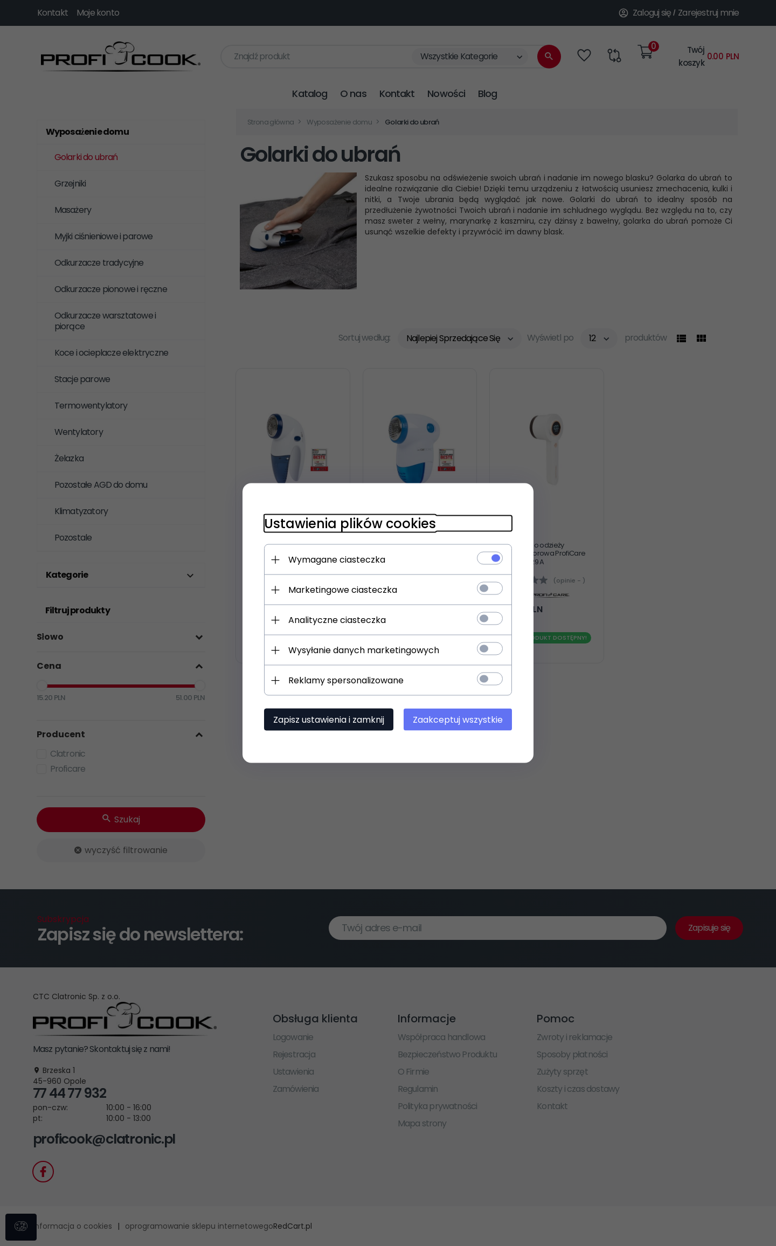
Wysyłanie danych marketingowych (363, 650)
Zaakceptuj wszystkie (458, 720)
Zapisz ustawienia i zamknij (328, 720)
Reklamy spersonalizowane (346, 680)
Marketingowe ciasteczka (342, 590)
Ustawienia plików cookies (350, 523)
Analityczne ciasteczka (337, 620)
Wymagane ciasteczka (336, 559)
